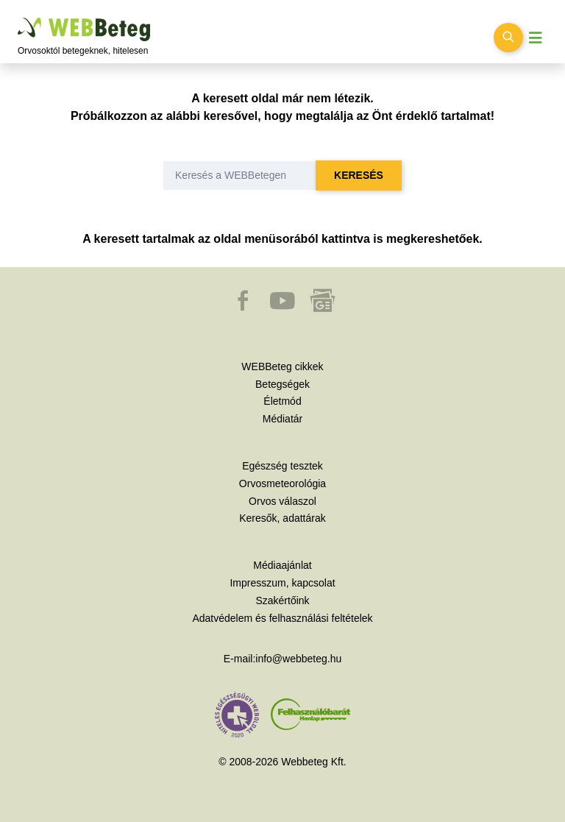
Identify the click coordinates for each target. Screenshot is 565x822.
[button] (244, 307)
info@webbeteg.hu (298, 659)
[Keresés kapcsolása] (508, 37)
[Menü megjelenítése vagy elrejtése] (535, 38)
